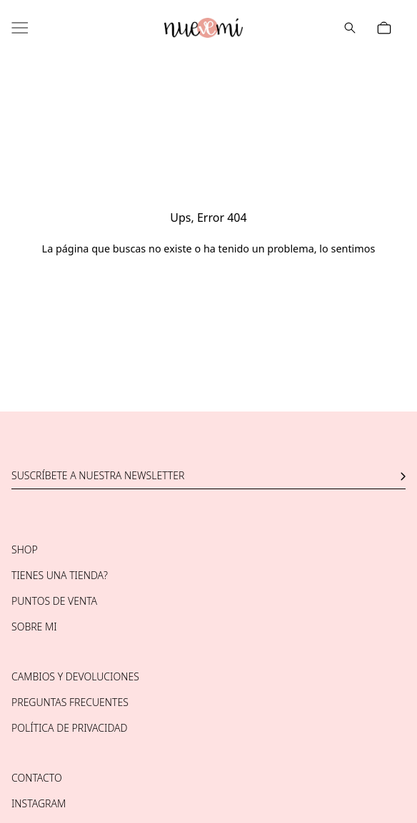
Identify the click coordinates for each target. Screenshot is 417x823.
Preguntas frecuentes (70, 702)
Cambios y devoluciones (75, 676)
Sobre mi (34, 626)
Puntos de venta (54, 601)
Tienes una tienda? (59, 575)
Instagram (38, 803)
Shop (24, 549)
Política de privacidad (69, 728)
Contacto (36, 777)
